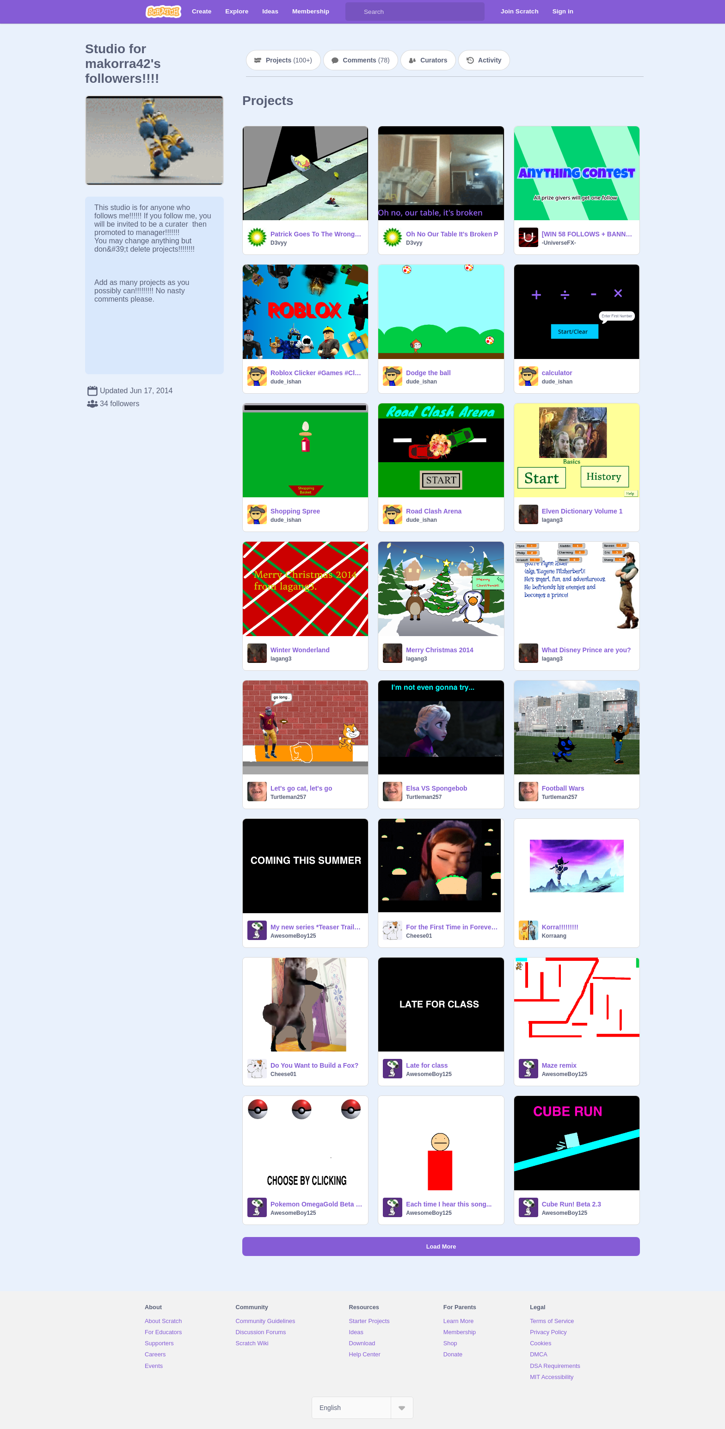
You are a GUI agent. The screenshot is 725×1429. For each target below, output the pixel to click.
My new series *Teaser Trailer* (316, 927)
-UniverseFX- (559, 243)
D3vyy (278, 243)
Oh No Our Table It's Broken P (452, 234)
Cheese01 (419, 936)
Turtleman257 (288, 797)
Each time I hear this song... (449, 1204)
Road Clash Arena (433, 511)
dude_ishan (285, 381)
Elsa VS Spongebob (436, 788)
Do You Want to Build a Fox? (314, 1065)
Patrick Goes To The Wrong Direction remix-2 (316, 234)
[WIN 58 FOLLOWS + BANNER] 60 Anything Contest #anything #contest (588, 234)
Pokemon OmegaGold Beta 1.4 (316, 1204)
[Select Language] (362, 1408)
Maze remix (559, 1065)
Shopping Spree (295, 511)
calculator (557, 373)
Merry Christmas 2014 (439, 650)
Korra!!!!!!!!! (560, 927)
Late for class (427, 1065)
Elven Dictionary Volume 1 (582, 511)
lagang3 (552, 520)
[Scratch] (163, 11)
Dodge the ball (428, 373)
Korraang (554, 936)
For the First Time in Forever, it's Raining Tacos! (452, 927)
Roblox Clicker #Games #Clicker (316, 373)
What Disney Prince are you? (586, 650)
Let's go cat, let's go (301, 788)
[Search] (354, 11)
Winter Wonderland (300, 650)
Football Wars (563, 788)
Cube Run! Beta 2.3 (571, 1204)
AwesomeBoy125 (293, 936)
